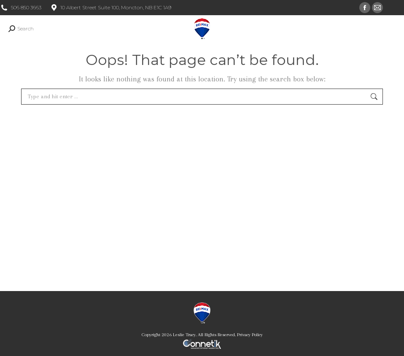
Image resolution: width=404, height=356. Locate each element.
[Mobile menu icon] (390, 29)
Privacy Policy (250, 334)
